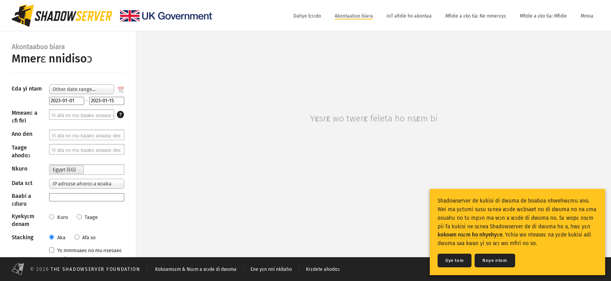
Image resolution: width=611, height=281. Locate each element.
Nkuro (19, 168)
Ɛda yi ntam (27, 88)
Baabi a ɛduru (21, 200)
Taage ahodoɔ (21, 151)
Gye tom (454, 260)
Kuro (58, 217)
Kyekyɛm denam (23, 220)
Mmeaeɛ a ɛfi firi (24, 117)
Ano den (22, 134)
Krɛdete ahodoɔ (323, 269)
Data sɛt (22, 183)
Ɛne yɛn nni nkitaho (271, 269)
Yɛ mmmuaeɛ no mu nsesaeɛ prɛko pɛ (85, 254)
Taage (87, 217)
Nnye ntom (494, 260)
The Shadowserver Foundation (95, 269)
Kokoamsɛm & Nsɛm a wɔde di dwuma (196, 269)
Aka (57, 237)
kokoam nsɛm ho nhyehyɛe (470, 234)
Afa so (84, 237)
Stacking (23, 237)
